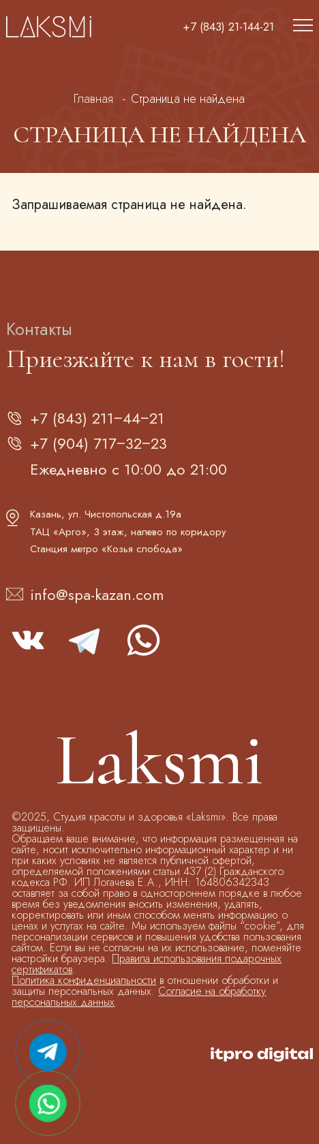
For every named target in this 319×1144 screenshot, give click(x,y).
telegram (85, 640)
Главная (93, 99)
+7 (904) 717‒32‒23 (98, 443)
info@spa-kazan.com (97, 594)
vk (28, 640)
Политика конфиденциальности (84, 980)
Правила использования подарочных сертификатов (147, 964)
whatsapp (142, 640)
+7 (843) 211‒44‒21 (97, 418)
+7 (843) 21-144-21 (228, 27)
